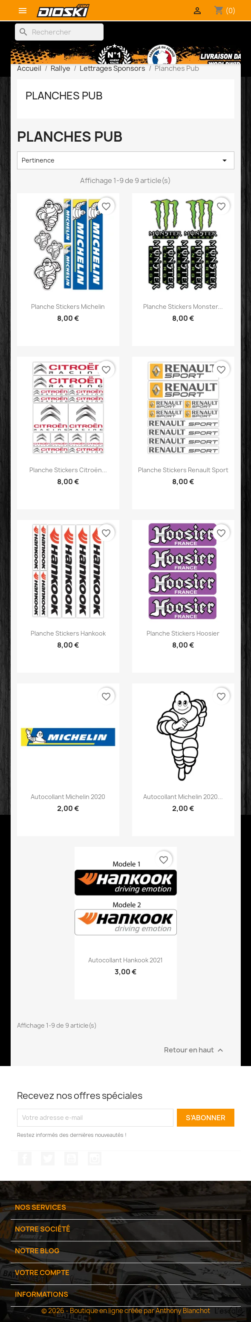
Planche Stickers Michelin (68, 306)
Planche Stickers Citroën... (68, 470)
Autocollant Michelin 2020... (183, 797)
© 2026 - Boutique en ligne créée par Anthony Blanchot (125, 1310)
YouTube (71, 1158)
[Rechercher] (59, 32)
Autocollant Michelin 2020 (68, 797)
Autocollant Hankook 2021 (125, 960)
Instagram (94, 1158)
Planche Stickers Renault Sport (183, 470)
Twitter (48, 1158)
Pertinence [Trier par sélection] (126, 160)
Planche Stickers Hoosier (183, 633)
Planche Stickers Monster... (183, 306)
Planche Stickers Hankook (68, 633)
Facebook (25, 1158)
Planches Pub (64, 95)
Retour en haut (194, 1050)
